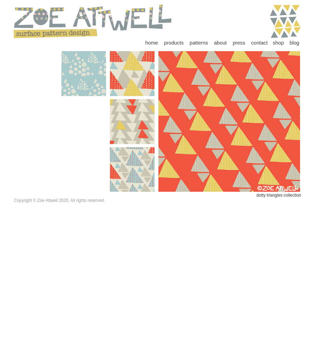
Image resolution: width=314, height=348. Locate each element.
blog (294, 43)
